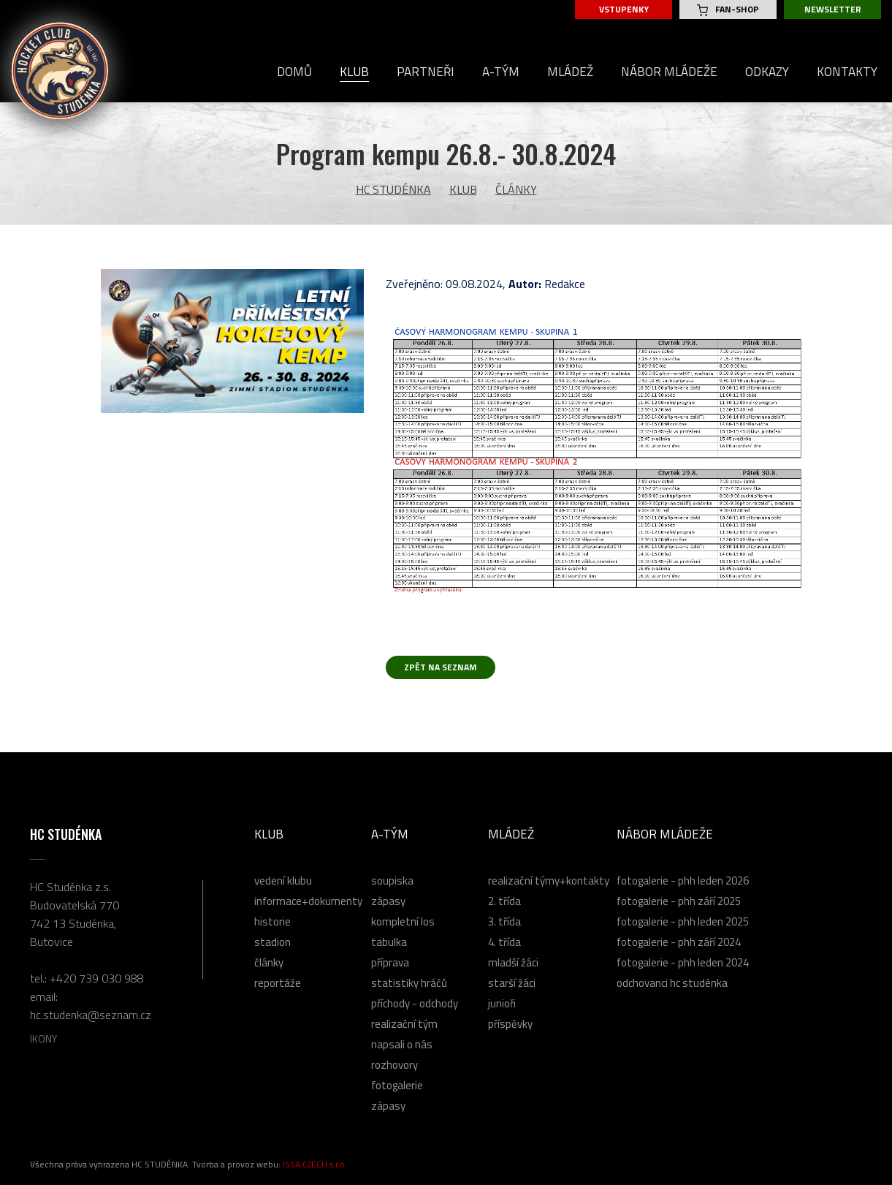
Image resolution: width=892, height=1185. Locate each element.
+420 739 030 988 (97, 978)
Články (516, 189)
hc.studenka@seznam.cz (90, 1014)
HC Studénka (393, 189)
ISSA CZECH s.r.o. (315, 1164)
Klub (463, 189)
